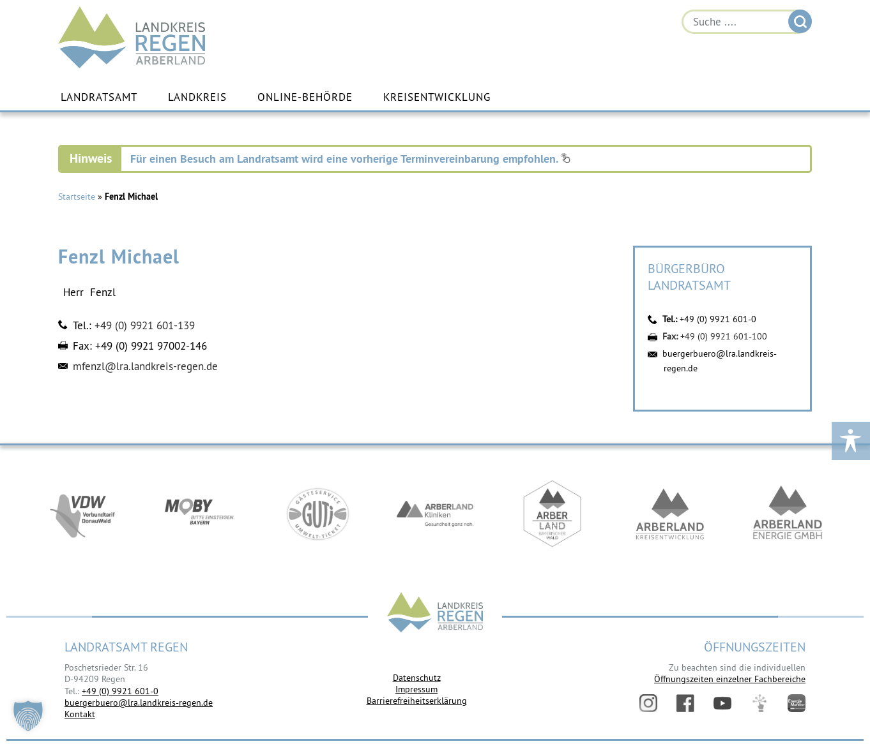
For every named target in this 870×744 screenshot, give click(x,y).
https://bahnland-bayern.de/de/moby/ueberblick (200, 515)
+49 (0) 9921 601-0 (718, 319)
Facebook (685, 703)
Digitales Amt (759, 703)
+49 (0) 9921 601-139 (145, 325)
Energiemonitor (796, 703)
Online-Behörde (305, 98)
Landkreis (197, 98)
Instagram (648, 703)
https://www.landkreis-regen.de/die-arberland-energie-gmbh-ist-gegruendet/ (787, 515)
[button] (28, 716)
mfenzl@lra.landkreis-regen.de (145, 366)
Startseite (76, 196)
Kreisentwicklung (437, 98)
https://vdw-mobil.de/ (82, 515)
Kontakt (80, 714)
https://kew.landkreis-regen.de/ (670, 515)
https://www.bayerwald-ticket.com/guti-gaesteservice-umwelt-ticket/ (317, 515)
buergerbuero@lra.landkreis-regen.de (139, 702)
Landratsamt (99, 98)
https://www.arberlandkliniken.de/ (435, 515)
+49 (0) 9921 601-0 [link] (120, 691)
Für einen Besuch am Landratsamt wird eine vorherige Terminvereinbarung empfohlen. (350, 158)
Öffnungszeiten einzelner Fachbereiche (729, 679)
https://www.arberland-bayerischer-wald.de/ (552, 515)
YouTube (722, 703)
